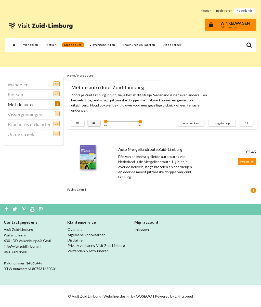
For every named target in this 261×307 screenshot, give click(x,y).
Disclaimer (76, 240)
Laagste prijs (222, 123)
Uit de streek (172, 44)
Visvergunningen (102, 44)
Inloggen (205, 10)
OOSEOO (144, 296)
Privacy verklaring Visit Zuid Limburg (96, 245)
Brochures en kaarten (139, 44)
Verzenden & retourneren (88, 251)
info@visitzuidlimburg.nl (22, 246)
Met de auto (73, 44)
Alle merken (191, 123)
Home (71, 75)
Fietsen (51, 44)
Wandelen (30, 44)
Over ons (75, 229)
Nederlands (245, 10)
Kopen (246, 161)
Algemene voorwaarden (87, 235)
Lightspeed (184, 296)
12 (246, 123)
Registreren (224, 10)
